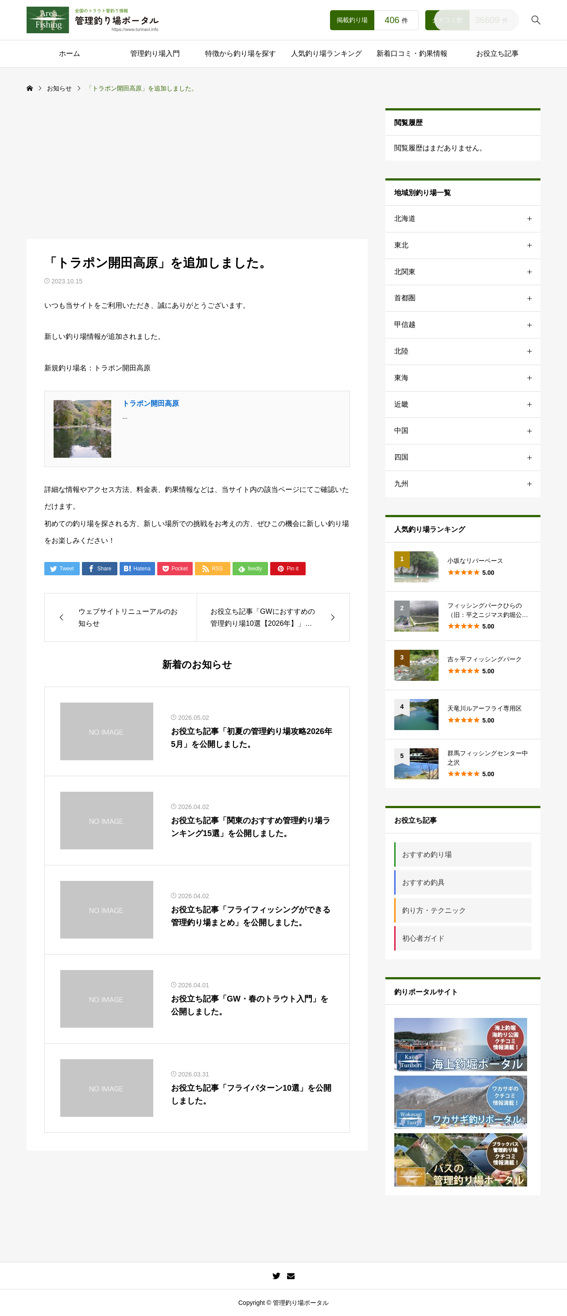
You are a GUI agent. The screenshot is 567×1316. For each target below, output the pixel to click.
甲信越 (467, 325)
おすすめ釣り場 (427, 854)
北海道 (467, 219)
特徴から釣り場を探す (240, 53)
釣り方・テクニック (434, 910)
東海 (467, 378)
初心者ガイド (423, 938)
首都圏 (467, 298)
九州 (467, 484)
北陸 (467, 351)
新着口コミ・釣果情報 (412, 53)
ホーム (69, 53)
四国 (467, 457)
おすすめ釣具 (423, 882)
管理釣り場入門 (155, 53)
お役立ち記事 (497, 53)
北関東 (467, 272)
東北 (467, 245)
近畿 (467, 405)
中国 (467, 431)
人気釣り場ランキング (326, 53)
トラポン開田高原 (150, 403)
